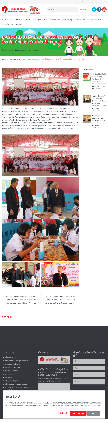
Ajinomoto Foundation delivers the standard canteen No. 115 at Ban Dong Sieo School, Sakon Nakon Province (21, 299)
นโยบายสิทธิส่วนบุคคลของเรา (89, 405)
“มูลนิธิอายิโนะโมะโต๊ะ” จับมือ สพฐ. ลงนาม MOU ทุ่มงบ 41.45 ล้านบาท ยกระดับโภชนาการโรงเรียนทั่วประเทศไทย (99, 102)
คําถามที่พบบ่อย (7, 24)
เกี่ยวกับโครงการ (16, 19)
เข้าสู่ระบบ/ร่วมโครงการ (76, 19)
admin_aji (36, 50)
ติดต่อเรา (18, 24)
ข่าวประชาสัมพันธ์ (22, 50)
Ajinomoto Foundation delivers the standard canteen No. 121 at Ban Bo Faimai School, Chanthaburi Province (59, 299)
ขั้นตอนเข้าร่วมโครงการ (57, 19)
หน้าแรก (5, 19)
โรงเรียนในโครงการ (94, 19)
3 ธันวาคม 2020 (8, 50)
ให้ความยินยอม (78, 413)
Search (83, 9)
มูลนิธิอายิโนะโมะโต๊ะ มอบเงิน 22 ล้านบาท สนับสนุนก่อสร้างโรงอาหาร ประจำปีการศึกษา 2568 (98, 120)
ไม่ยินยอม (93, 413)
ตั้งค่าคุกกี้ (63, 413)
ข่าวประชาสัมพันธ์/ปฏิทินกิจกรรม (35, 19)
